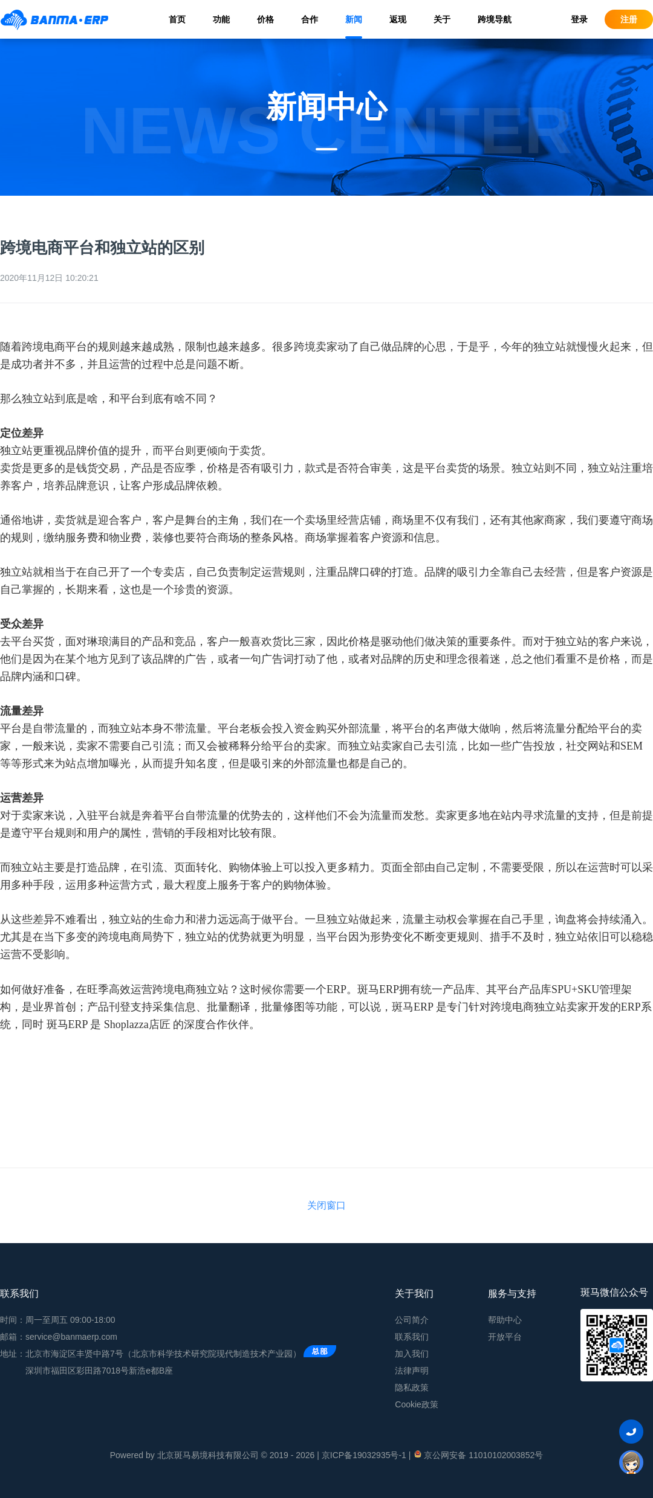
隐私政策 (412, 1387)
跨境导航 (495, 19)
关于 (442, 19)
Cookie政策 (416, 1404)
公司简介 (412, 1320)
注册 (628, 19)
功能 (221, 19)
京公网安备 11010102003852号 (478, 1454)
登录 (579, 19)
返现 (397, 19)
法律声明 (412, 1370)
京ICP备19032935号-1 (364, 1455)
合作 (309, 19)
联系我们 (412, 1337)
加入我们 (412, 1353)
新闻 (353, 19)
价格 (265, 19)
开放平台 (505, 1337)
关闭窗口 (326, 1205)
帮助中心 (505, 1320)
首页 (177, 19)
